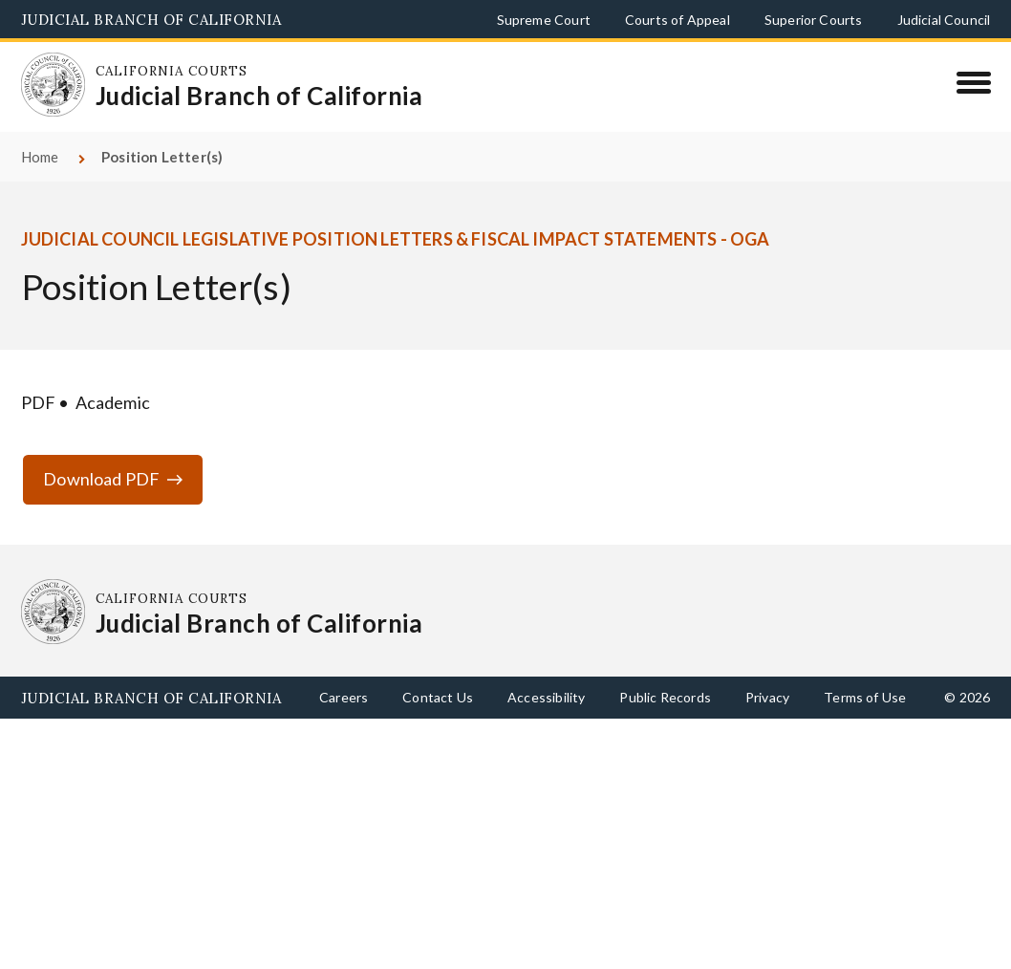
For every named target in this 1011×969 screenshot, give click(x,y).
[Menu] (973, 82)
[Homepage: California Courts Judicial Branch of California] (53, 85)
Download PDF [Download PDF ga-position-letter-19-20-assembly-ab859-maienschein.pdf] (101, 478)
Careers (343, 697)
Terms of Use (865, 697)
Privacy (767, 697)
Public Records (665, 697)
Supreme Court (544, 19)
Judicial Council (944, 19)
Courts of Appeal (677, 19)
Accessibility (546, 697)
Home (40, 156)
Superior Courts (813, 19)
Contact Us (437, 697)
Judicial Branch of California (151, 20)
